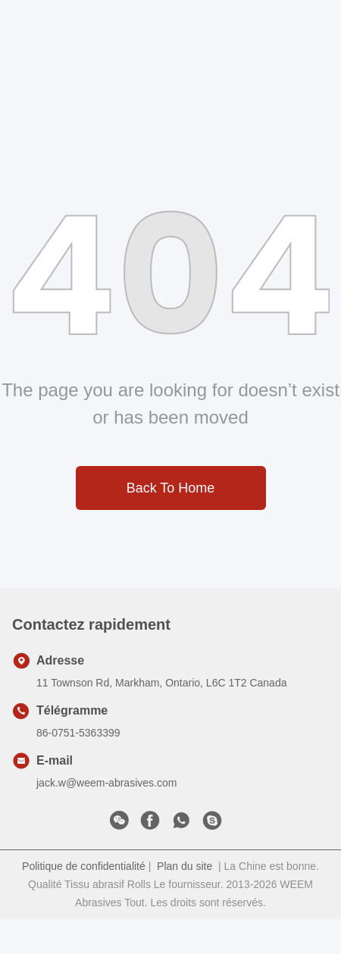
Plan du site (184, 866)
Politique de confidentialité (83, 866)
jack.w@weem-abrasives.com (106, 783)
